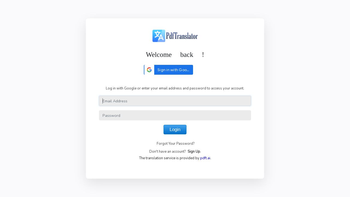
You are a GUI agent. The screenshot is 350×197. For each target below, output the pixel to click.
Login (175, 129)
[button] (168, 70)
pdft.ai (205, 158)
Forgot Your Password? (175, 143)
